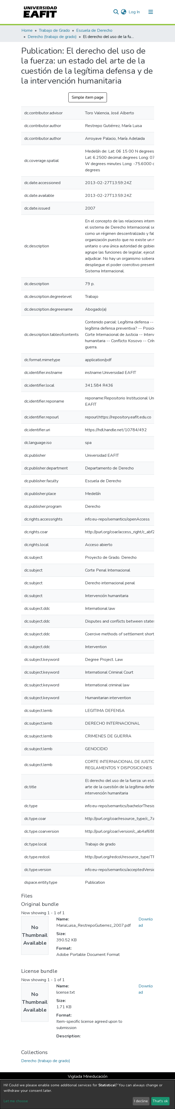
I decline (141, 1101)
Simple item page (88, 97)
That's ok (160, 1101)
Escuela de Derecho (94, 30)
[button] (123, 12)
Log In (134, 12)
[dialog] (87, 1094)
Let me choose (16, 1101)
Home (27, 30)
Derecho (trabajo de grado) (52, 37)
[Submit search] (116, 12)
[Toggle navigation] (150, 12)
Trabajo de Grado (54, 30)
